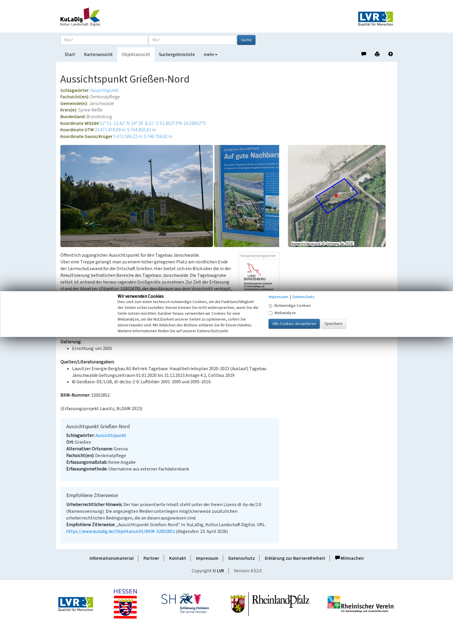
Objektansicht (136, 54)
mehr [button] (210, 54)
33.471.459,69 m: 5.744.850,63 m (125, 130)
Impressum (207, 558)
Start (70, 54)
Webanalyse (282, 313)
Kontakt (177, 558)
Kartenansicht (98, 54)
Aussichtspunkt (104, 90)
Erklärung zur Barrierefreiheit (295, 558)
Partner (151, 558)
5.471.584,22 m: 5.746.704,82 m (142, 136)
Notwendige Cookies (290, 306)
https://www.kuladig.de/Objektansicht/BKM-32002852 (120, 531)
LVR (220, 571)
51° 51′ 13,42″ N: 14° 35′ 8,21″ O (129, 123)
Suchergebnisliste (177, 54)
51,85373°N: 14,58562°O (183, 123)
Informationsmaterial (112, 558)
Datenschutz (241, 558)
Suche (246, 40)
